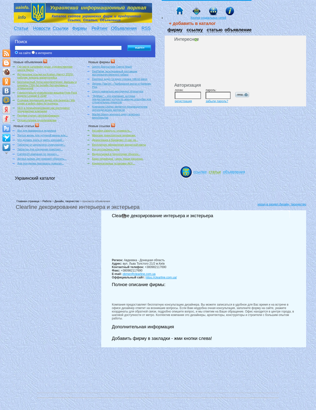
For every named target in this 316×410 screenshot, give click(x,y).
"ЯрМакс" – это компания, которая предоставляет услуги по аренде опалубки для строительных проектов (121, 99)
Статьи (21, 28)
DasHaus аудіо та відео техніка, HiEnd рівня (119, 79)
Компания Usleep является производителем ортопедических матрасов (119, 108)
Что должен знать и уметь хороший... (40, 139)
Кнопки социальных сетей (208, 18)
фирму (174, 29)
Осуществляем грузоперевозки (36, 120)
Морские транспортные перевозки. (114, 135)
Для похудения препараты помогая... (40, 163)
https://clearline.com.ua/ (161, 277)
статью (214, 29)
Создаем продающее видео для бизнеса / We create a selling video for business (46, 102)
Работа (46, 201)
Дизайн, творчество (67, 201)
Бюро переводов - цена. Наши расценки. (117, 158)
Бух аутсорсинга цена (105, 149)
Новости (41, 28)
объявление (238, 29)
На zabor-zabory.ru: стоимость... (112, 130)
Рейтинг (100, 28)
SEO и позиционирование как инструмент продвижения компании (43, 109)
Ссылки (60, 28)
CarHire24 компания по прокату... (38, 154)
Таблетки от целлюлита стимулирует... (41, 144)
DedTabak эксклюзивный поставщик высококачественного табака (114, 73)
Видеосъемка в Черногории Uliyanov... (116, 154)
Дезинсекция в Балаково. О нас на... (115, 139)
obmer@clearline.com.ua (139, 274)
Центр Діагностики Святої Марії (112, 66)
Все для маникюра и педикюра (36, 130)
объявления (234, 172)
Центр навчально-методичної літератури (117, 91)
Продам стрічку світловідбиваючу (38, 115)
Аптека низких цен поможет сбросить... (41, 158)
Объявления (124, 28)
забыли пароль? (217, 101)
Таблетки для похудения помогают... (40, 149)
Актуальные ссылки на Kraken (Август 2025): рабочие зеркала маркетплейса (45, 76)
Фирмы (79, 28)
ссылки (200, 172)
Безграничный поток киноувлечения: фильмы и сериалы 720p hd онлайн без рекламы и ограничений (47, 85)
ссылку (195, 29)
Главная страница (28, 201)
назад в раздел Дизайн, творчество (281, 204)
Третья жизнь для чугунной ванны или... (42, 135)
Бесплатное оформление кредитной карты (119, 144)
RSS (146, 28)
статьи (215, 172)
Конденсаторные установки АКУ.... (113, 163)
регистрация (183, 101)
